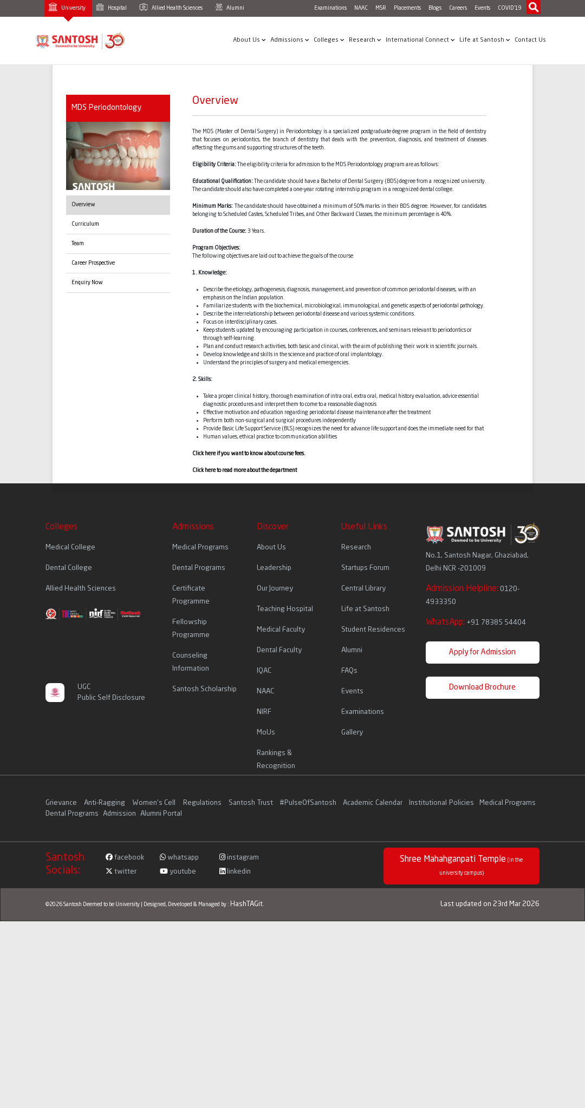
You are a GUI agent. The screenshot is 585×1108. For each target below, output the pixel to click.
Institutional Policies (441, 803)
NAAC (361, 8)
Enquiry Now (87, 282)
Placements (407, 8)
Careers (458, 8)
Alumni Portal (161, 813)
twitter (121, 871)
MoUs (266, 732)
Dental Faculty (279, 650)
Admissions (289, 40)
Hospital (111, 7)
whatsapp (179, 857)
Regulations (203, 803)
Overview (83, 204)
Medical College (70, 547)
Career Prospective (93, 263)
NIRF (264, 712)
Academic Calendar (372, 803)
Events (482, 8)
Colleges (329, 40)
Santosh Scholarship (204, 689)
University (67, 6)
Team (78, 243)
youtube (178, 871)
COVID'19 (510, 8)
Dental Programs (198, 568)
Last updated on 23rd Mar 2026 (490, 904)
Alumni (229, 7)
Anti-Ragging (105, 803)
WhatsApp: (476, 622)
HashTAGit (246, 904)
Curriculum (85, 224)
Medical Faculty (281, 629)
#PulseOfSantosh (308, 803)
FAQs (349, 670)
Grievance (62, 803)
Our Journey (275, 588)
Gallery (352, 732)
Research (365, 40)
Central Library (363, 588)
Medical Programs (200, 547)
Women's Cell (155, 803)
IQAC (264, 670)
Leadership (274, 568)
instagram (239, 857)
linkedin (235, 871)
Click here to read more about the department (244, 470)
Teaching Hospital (285, 609)
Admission (119, 813)
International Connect (420, 40)
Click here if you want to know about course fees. (249, 453)
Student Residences (373, 629)
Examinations (330, 8)
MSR (380, 8)
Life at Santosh (484, 40)
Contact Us (530, 40)
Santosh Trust (250, 803)
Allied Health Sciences (171, 7)
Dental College (69, 568)
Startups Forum (365, 568)
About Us (249, 40)
